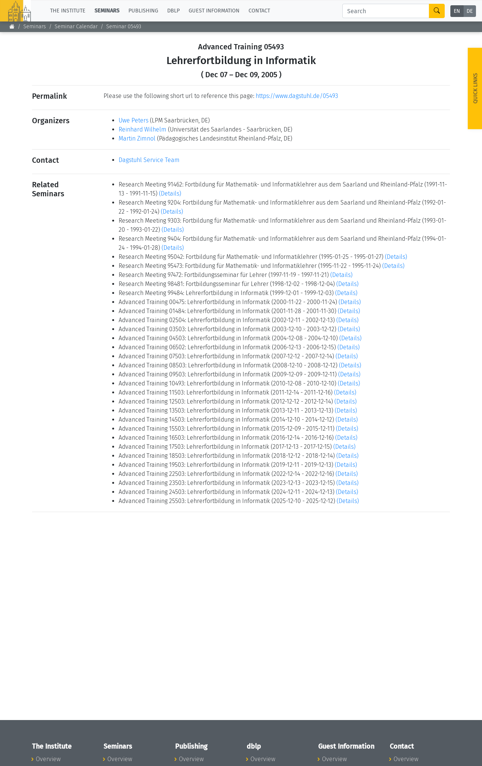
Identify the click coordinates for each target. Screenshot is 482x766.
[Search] (385, 11)
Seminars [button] (107, 11)
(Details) (170, 193)
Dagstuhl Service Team (149, 160)
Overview (48, 759)
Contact (259, 11)
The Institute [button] (67, 11)
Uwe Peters (133, 120)
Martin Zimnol (137, 138)
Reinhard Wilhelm (142, 129)
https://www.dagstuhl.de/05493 (297, 95)
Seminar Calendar (76, 26)
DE (470, 11)
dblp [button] (173, 11)
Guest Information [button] (214, 11)
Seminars (34, 26)
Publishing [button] (143, 11)
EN (457, 11)
